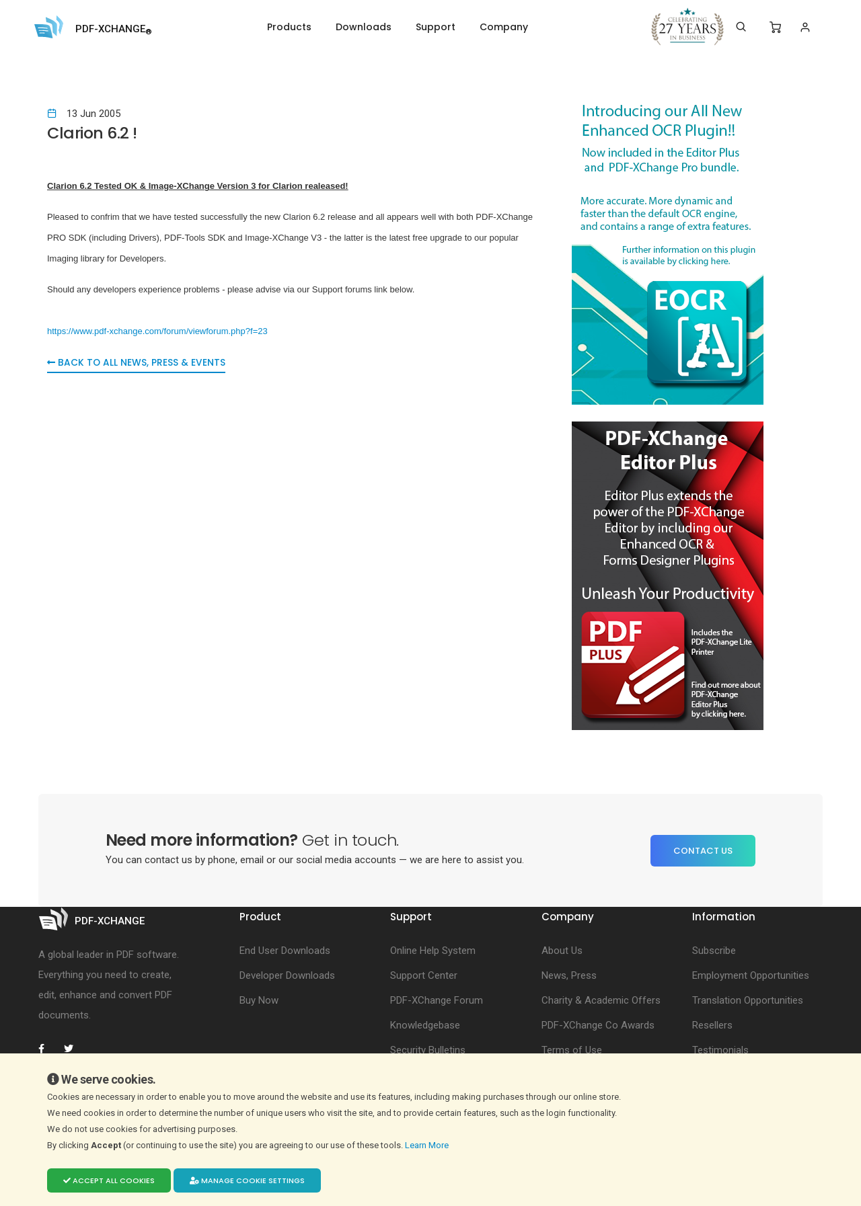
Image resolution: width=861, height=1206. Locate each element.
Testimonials (720, 1050)
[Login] (805, 27)
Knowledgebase (425, 1025)
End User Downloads (284, 950)
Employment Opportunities (750, 975)
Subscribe (714, 950)
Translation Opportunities (747, 1000)
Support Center (423, 975)
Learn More (428, 1145)
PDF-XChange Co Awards (597, 1025)
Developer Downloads (287, 975)
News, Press (569, 975)
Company (504, 27)
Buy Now (258, 1000)
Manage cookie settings (247, 1180)
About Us (562, 950)
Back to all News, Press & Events (136, 363)
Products (289, 27)
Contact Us (703, 850)
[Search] (741, 27)
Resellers (712, 1025)
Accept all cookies (109, 1180)
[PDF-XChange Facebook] (48, 1049)
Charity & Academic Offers (601, 1000)
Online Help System (433, 950)
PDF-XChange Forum (436, 1000)
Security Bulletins (427, 1050)
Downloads (363, 27)
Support (435, 27)
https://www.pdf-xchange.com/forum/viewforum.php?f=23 (157, 331)
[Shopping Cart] (775, 27)
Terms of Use (571, 1050)
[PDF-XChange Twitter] (74, 1049)
